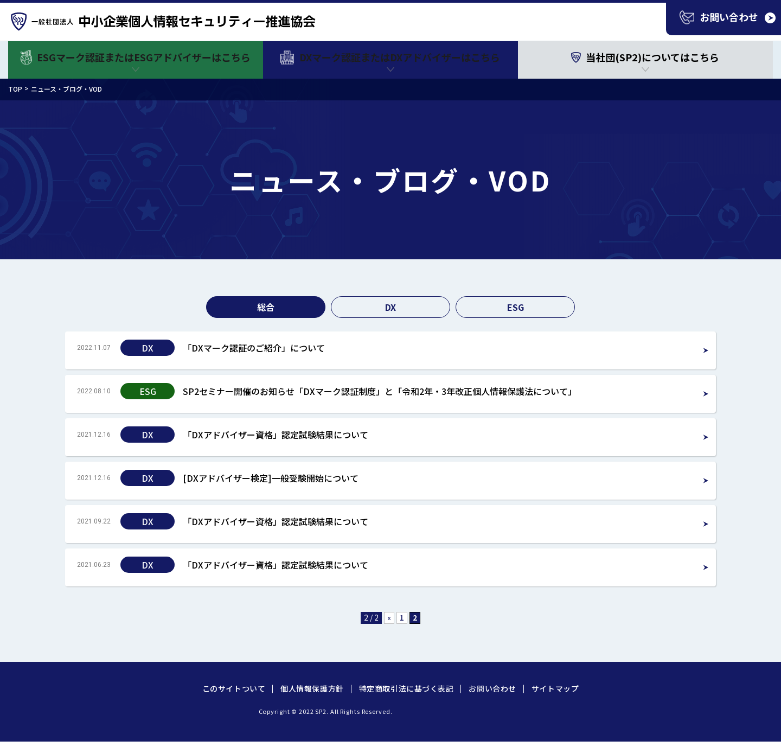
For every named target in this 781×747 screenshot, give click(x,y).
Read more (390, 350)
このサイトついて (233, 688)
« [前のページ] (389, 617)
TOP (15, 88)
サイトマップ (555, 688)
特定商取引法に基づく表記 (406, 688)
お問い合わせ (492, 688)
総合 (265, 307)
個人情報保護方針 (311, 688)
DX (390, 307)
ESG (515, 307)
